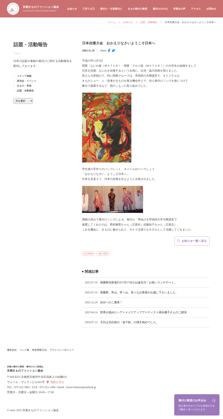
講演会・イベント (26, 81)
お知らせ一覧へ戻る (194, 240)
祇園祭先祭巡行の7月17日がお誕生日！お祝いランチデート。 (138, 282)
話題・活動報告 (25, 90)
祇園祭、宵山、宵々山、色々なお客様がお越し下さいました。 (139, 292)
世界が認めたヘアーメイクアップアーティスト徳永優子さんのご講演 (143, 312)
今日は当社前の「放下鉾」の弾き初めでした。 (129, 322)
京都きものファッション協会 (41, 8)
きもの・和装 (24, 85)
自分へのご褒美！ (111, 302)
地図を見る (57, 382)
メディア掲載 (24, 76)
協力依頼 (103, 253)
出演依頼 (89, 253)
